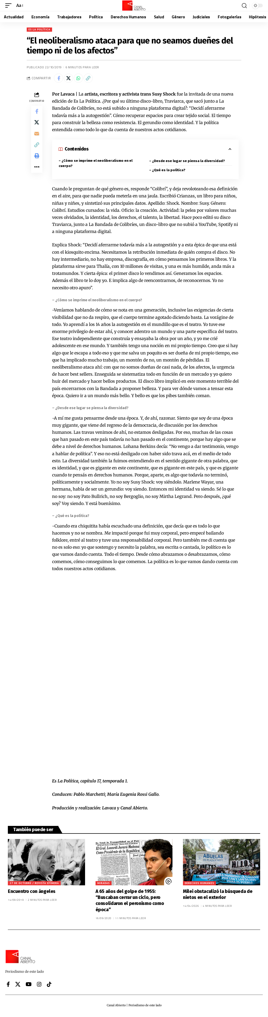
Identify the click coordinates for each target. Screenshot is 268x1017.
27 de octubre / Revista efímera (34, 884)
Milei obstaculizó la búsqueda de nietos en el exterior (217, 896)
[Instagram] (39, 985)
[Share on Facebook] (59, 79)
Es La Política (39, 29)
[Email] (36, 138)
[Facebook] (8, 985)
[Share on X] (70, 79)
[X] (18, 985)
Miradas (103, 884)
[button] (9, 5)
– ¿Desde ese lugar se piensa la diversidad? (187, 162)
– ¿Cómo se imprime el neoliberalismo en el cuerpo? (95, 164)
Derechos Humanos (199, 884)
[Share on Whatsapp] (81, 79)
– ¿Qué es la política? (167, 171)
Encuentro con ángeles (31, 893)
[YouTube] (28, 985)
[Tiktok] (49, 985)
